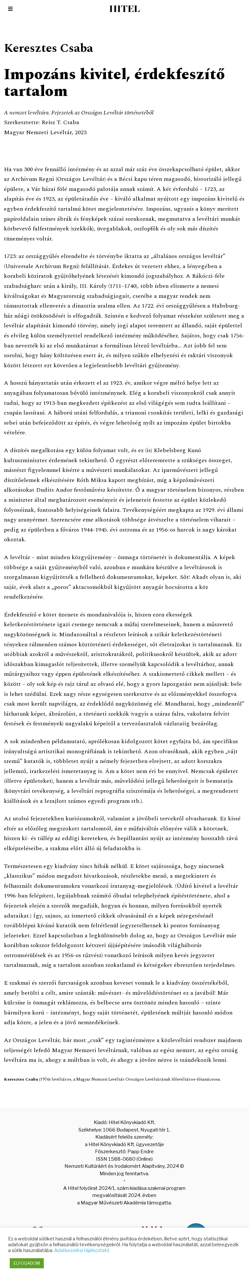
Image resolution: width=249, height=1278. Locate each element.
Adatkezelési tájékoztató (82, 1250)
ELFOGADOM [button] (27, 1263)
